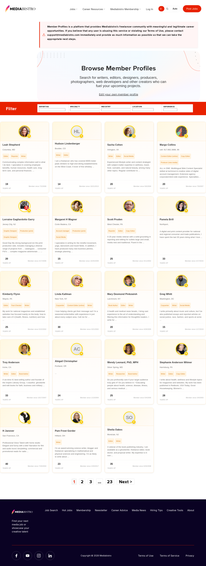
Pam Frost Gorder (65, 431)
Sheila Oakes (114, 429)
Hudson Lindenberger (67, 143)
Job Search (51, 510)
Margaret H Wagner (66, 219)
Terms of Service (169, 555)
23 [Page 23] (109, 481)
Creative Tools (175, 510)
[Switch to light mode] (161, 8)
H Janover (8, 431)
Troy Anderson (11, 362)
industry (105, 106)
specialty (75, 106)
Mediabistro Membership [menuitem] (124, 9)
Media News (139, 510)
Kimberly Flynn (11, 294)
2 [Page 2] (82, 481)
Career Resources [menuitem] (93, 9)
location (137, 106)
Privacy (190, 555)
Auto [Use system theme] (175, 8)
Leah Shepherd (11, 145)
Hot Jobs (67, 510)
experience (169, 106)
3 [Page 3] (90, 481)
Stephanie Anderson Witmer (176, 362)
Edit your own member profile (118, 94)
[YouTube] (27, 555)
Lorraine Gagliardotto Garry (19, 219)
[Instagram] (38, 555)
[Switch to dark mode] (168, 8)
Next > (125, 481)
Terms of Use (145, 555)
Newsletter (101, 510)
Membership (83, 510)
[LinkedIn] (50, 555)
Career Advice (119, 510)
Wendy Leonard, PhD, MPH (122, 362)
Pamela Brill (167, 219)
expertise (44, 106)
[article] (24, 157)
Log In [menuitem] (149, 9)
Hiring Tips (156, 510)
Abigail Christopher (66, 361)
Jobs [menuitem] (72, 9)
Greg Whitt (166, 294)
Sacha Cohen (115, 145)
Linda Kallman (63, 294)
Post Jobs (192, 8)
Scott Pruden (114, 219)
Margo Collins (168, 145)
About (190, 510)
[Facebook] (16, 555)
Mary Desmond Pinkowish (122, 294)
